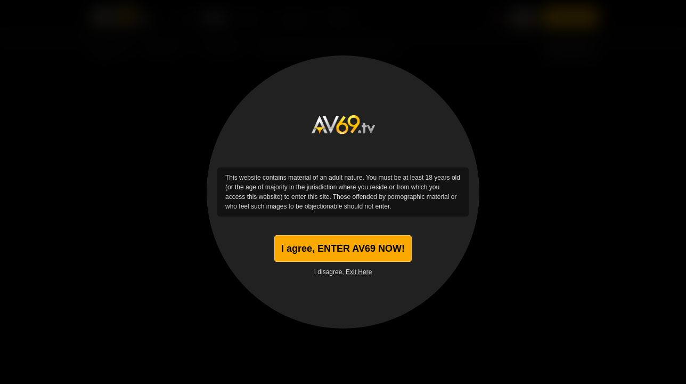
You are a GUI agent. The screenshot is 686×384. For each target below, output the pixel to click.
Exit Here (359, 272)
